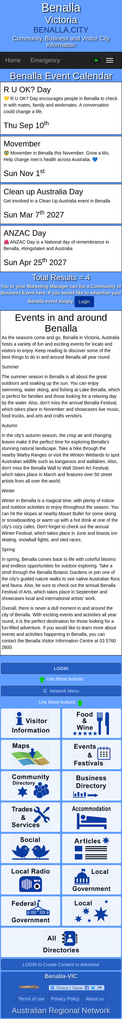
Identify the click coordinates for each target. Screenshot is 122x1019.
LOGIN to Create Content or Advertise (61, 964)
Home (13, 60)
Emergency (45, 60)
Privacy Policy (65, 998)
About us (94, 998)
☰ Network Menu (61, 691)
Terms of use (31, 998)
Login (84, 301)
